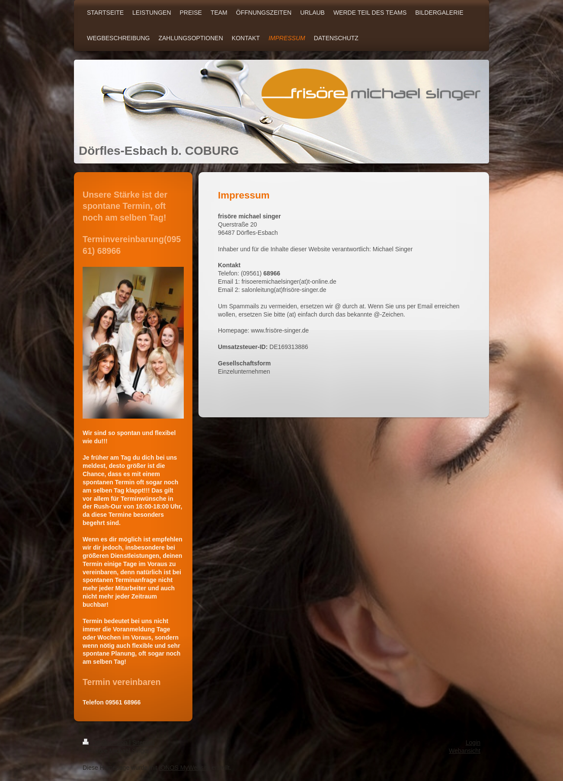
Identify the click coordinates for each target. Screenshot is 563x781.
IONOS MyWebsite (184, 767)
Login (473, 742)
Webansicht (464, 750)
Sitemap (143, 742)
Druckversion (106, 742)
